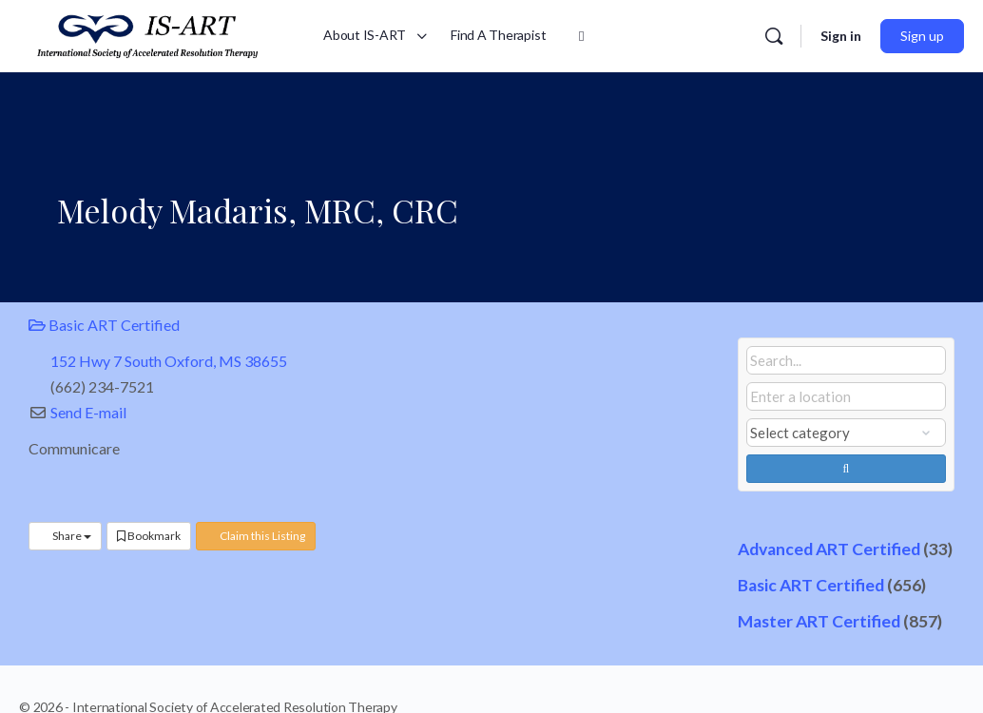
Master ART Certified (819, 621)
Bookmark (149, 536)
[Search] (774, 36)
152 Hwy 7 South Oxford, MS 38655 (168, 361)
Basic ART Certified (104, 325)
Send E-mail (88, 412)
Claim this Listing (255, 536)
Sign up (922, 36)
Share (65, 536)
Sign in (840, 36)
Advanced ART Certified (829, 549)
